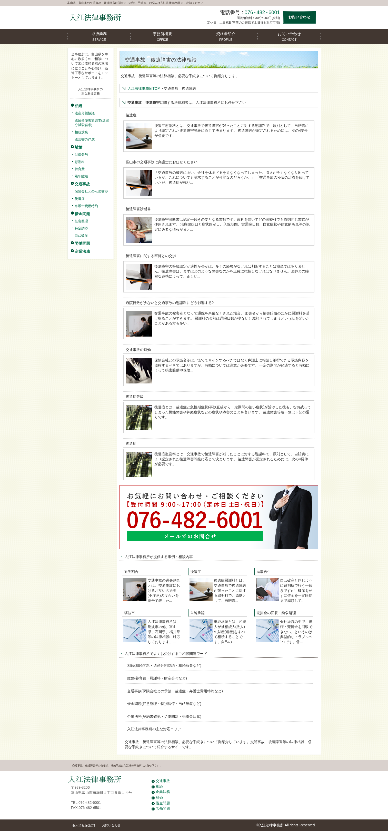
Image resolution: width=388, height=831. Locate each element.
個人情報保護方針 (84, 825)
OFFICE (162, 35)
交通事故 (163, 781)
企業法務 (163, 792)
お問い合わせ (111, 825)
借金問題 (163, 803)
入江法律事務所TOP (143, 88)
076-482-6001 (262, 12)
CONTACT (289, 35)
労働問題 (163, 808)
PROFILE (225, 35)
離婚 (159, 797)
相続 (159, 786)
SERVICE (99, 35)
